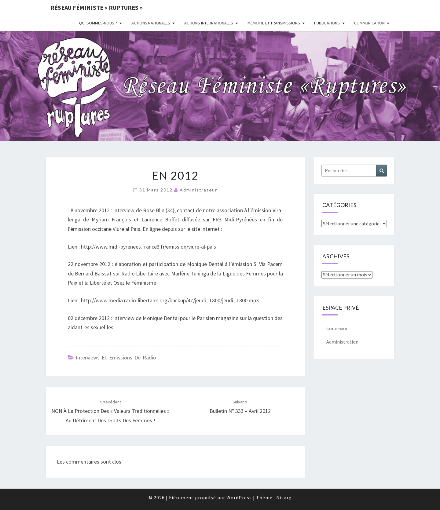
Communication (369, 23)
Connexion (337, 328)
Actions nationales (150, 23)
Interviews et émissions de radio (116, 357)
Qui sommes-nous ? (98, 23)
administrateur (198, 189)
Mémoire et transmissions (274, 23)
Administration (342, 342)
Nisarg (284, 497)
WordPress (239, 497)
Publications (327, 23)
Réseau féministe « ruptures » (96, 7)
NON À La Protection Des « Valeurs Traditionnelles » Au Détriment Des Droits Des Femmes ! (110, 411)
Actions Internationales (208, 23)
